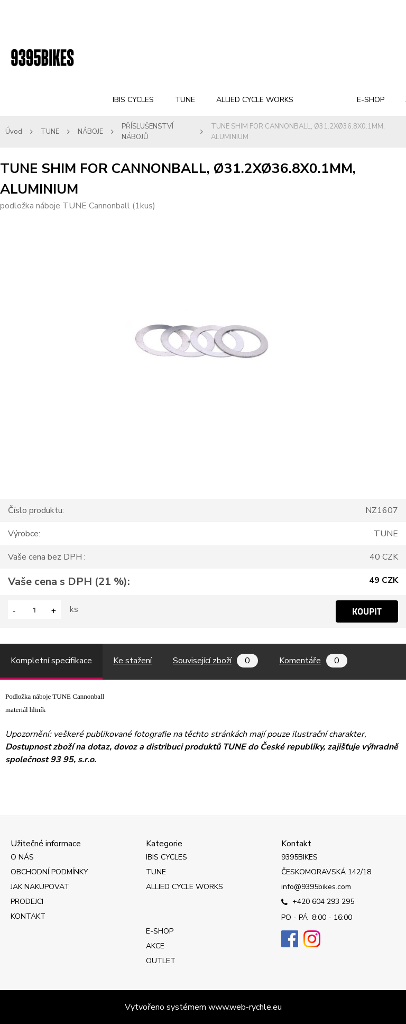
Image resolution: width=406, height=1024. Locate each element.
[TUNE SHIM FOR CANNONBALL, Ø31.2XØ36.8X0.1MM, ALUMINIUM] (203, 218)
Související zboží (215, 660)
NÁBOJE (90, 131)
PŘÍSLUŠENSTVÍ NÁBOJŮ (147, 132)
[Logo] (42, 58)
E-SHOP (370, 100)
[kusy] (34, 609)
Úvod (13, 131)
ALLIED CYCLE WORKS (254, 100)
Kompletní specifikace (51, 660)
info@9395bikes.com (316, 887)
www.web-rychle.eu (245, 1007)
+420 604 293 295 (317, 902)
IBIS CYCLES (133, 100)
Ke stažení (132, 660)
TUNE (185, 100)
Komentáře (313, 660)
